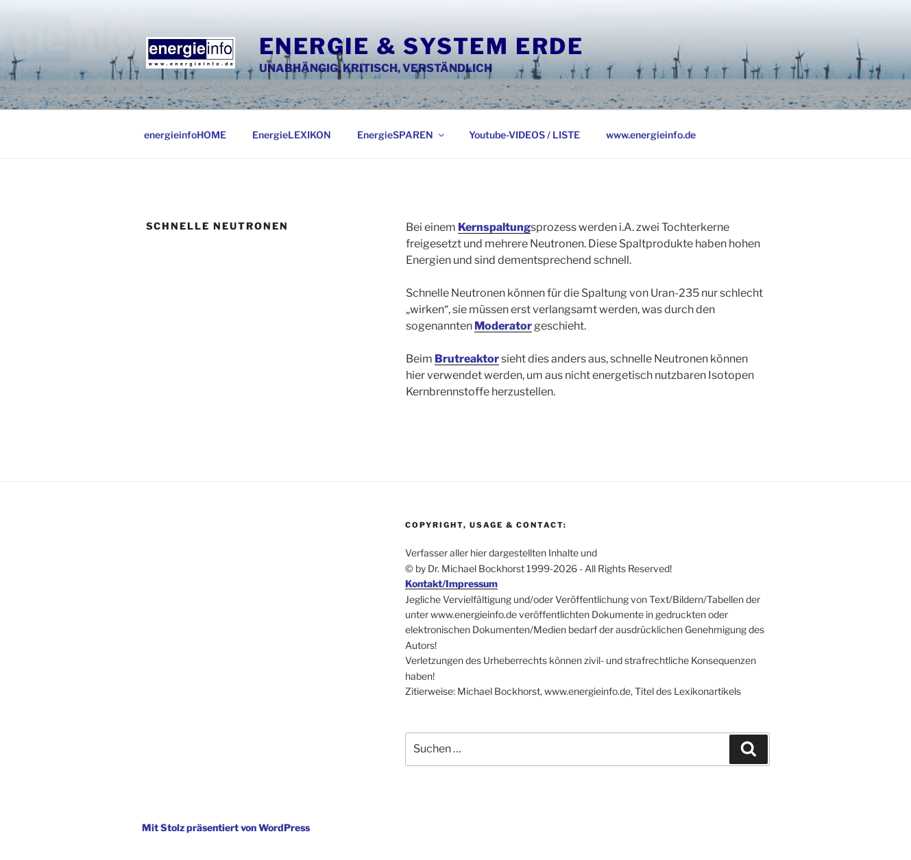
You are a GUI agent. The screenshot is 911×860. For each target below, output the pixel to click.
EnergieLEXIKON (291, 134)
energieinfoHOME (185, 134)
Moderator (503, 325)
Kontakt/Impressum (451, 583)
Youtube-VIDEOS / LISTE (524, 134)
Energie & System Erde (421, 46)
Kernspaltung (494, 227)
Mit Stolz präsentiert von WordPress (226, 827)
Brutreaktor (467, 358)
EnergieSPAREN (401, 134)
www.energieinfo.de (651, 134)
